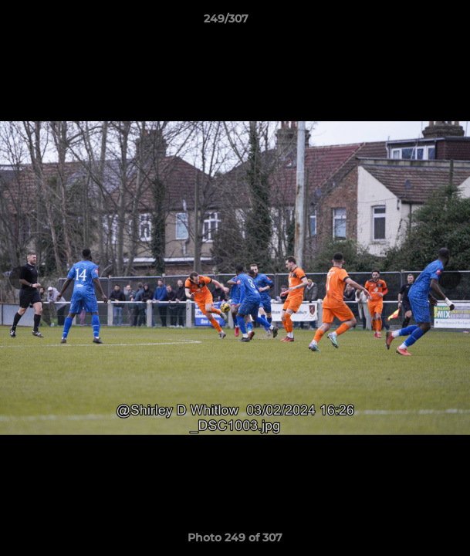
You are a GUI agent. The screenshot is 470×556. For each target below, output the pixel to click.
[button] (414, 22)
